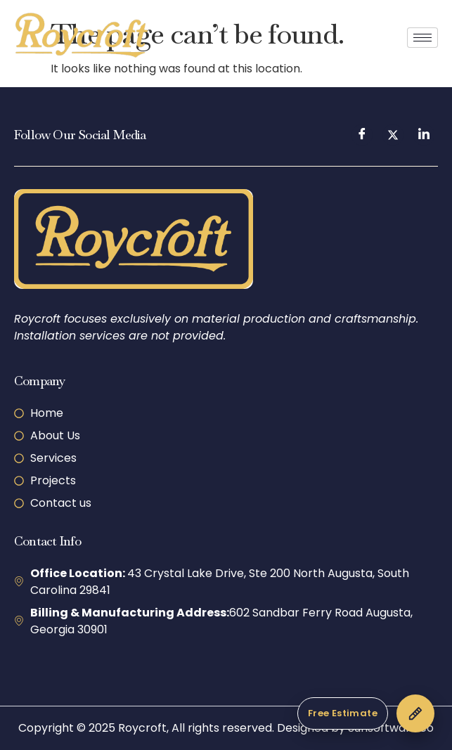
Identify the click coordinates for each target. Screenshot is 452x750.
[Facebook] (362, 135)
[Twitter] (392, 135)
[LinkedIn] (423, 135)
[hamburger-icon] (422, 37)
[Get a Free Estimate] (365, 713)
